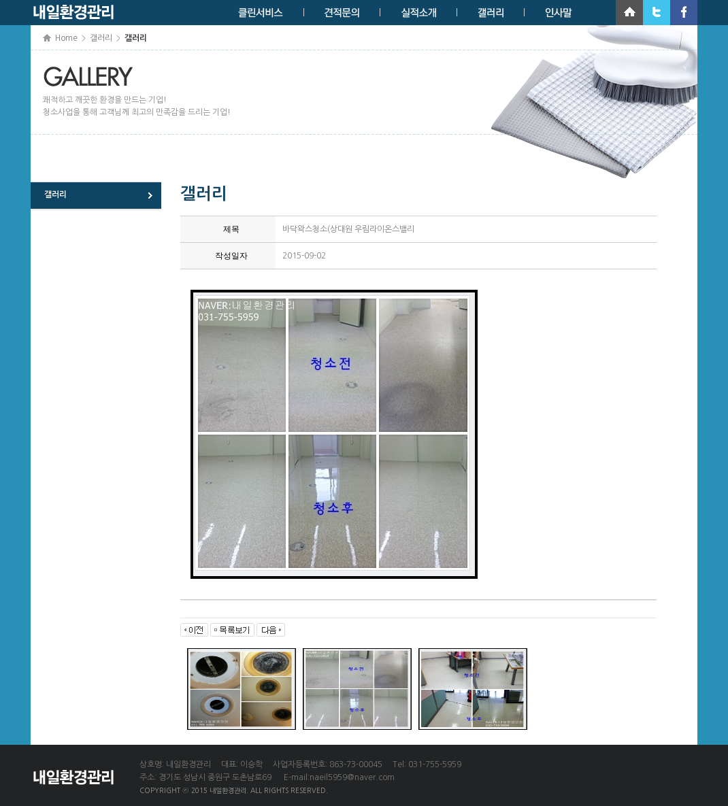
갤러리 (55, 194)
